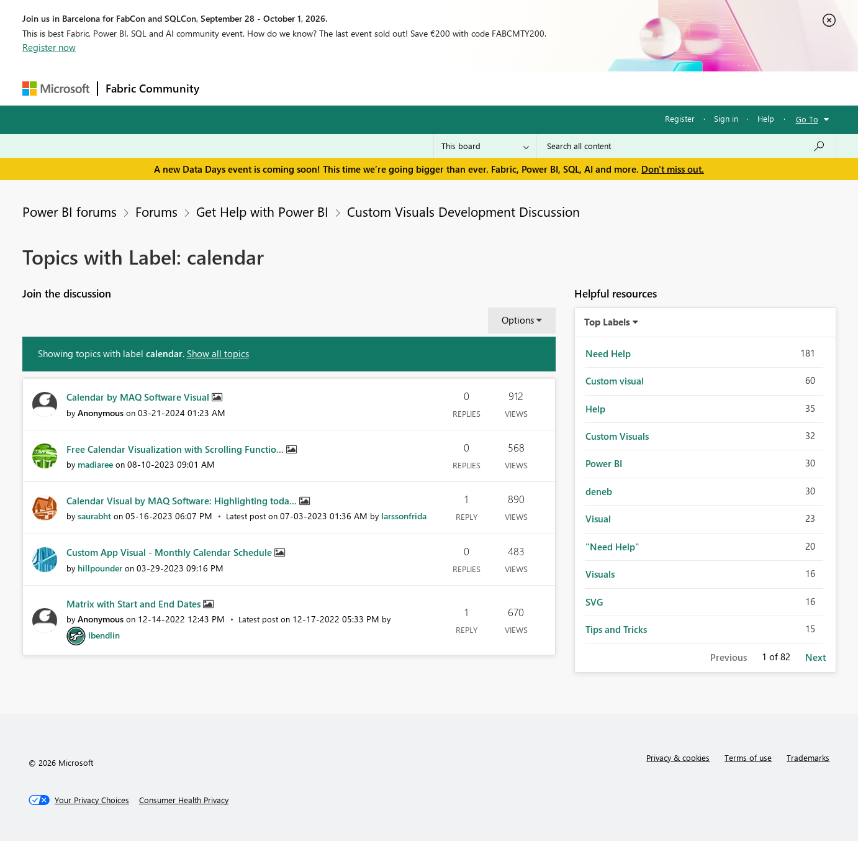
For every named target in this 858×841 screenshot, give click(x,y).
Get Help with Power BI (262, 211)
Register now (49, 47)
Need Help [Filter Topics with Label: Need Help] (608, 353)
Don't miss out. (672, 169)
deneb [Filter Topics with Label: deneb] (598, 491)
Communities (388, 88)
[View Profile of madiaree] (95, 464)
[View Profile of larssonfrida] (404, 516)
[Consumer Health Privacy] (183, 800)
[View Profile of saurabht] (94, 516)
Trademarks (808, 757)
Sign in (726, 118)
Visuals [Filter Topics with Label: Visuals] (600, 574)
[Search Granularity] (485, 146)
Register (680, 118)
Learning (491, 88)
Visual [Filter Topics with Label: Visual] (598, 518)
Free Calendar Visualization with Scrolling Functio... (176, 449)
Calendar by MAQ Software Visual (139, 397)
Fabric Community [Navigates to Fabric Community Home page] (152, 88)
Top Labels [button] (607, 322)
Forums (227, 88)
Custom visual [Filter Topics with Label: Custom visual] (614, 381)
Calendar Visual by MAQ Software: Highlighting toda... (182, 500)
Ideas (333, 88)
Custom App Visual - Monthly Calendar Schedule (170, 552)
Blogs (444, 88)
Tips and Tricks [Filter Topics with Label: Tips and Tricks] (616, 629)
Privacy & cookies (678, 757)
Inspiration (282, 88)
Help (765, 118)
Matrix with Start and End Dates (134, 604)
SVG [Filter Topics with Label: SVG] (594, 602)
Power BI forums (69, 211)
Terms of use (748, 757)
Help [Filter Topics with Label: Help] (595, 408)
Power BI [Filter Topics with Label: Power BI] (603, 463)
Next (815, 657)
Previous (728, 657)
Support (544, 88)
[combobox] (686, 146)
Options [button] (518, 320)
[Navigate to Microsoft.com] (55, 88)
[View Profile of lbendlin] (104, 635)
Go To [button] (807, 119)
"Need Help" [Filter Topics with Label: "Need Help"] (612, 546)
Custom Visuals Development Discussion (463, 211)
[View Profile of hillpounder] (100, 568)
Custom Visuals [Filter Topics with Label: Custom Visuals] (617, 436)
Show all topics (218, 353)
